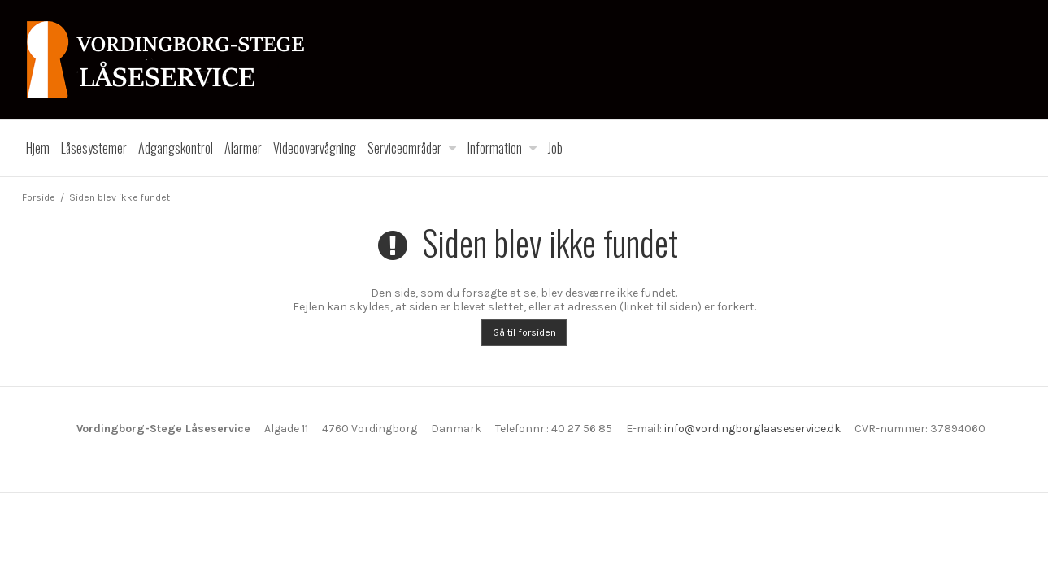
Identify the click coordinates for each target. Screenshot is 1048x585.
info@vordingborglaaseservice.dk (752, 429)
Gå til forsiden (524, 332)
